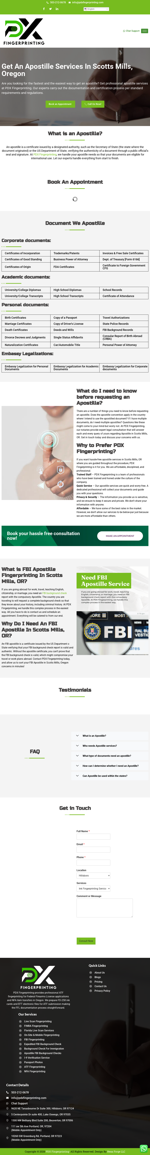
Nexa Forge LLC (116, 1151)
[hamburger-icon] (144, 31)
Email (81, 844)
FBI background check (54, 593)
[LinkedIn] (57, 9)
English (89, 9)
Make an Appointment (120, 535)
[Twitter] (50, 9)
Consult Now (86, 940)
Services (81, 883)
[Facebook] (44, 9)
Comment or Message (89, 896)
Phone (81, 857)
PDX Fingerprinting (45, 154)
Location (81, 870)
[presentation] (100, 932)
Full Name (83, 831)
